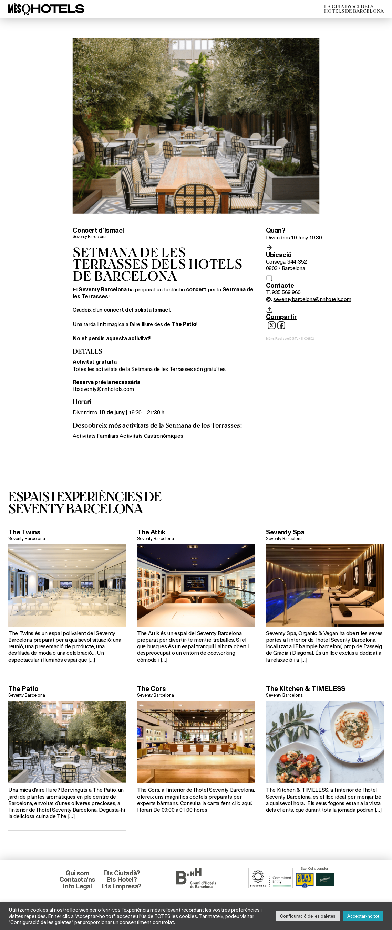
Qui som (77, 873)
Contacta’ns (77, 879)
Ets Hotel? (121, 879)
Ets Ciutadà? (121, 873)
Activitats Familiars (95, 435)
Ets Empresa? (121, 886)
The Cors (151, 688)
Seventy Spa (285, 532)
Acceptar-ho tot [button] (363, 916)
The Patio (23, 688)
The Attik (151, 532)
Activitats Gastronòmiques (151, 435)
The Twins (24, 532)
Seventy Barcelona (89, 236)
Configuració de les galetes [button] (308, 916)
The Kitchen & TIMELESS (305, 688)
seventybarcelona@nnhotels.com (312, 298)
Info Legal (77, 886)
